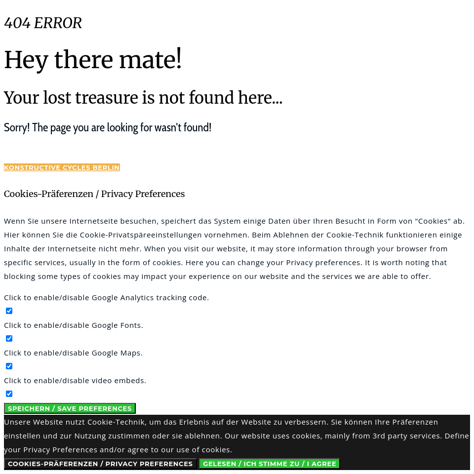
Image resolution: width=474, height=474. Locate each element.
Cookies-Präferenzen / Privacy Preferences (100, 464)
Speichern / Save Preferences (70, 408)
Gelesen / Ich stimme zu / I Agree (269, 464)
